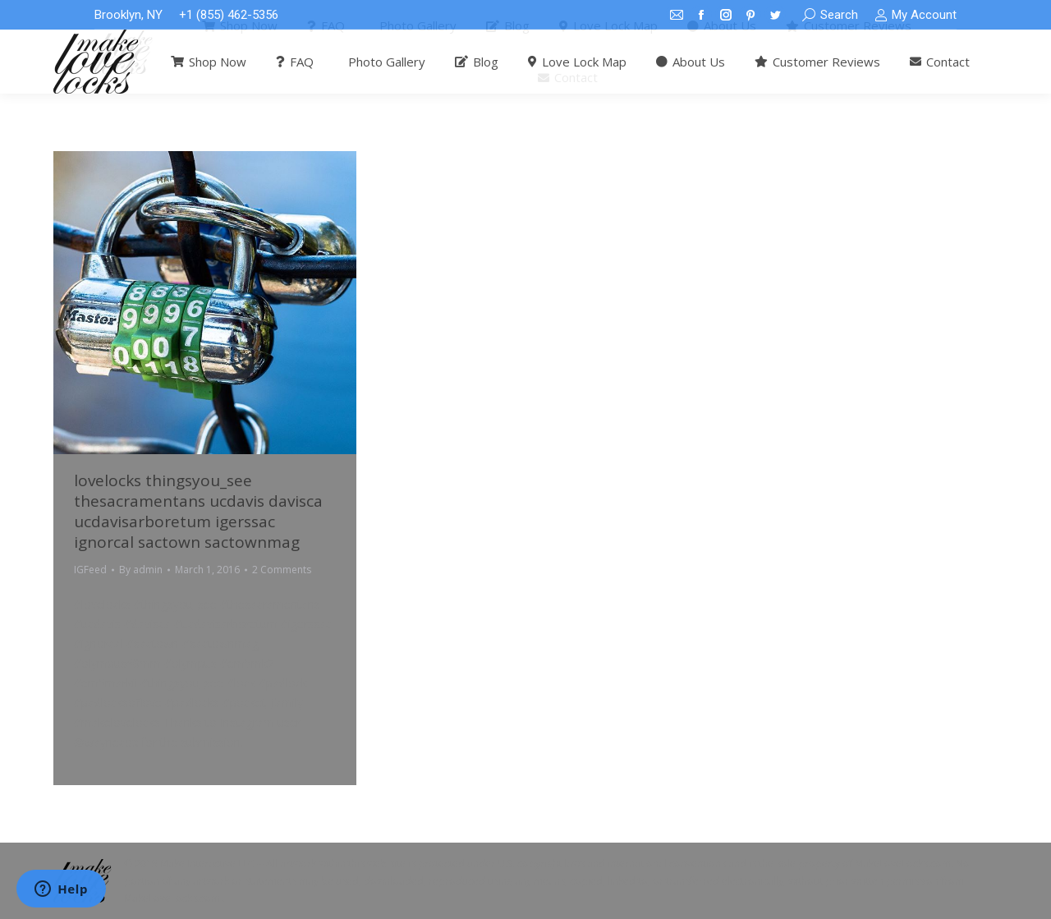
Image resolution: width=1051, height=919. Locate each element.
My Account (915, 15)
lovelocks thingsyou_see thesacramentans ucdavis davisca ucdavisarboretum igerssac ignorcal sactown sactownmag (198, 511)
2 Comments (281, 570)
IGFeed (90, 570)
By (141, 570)
